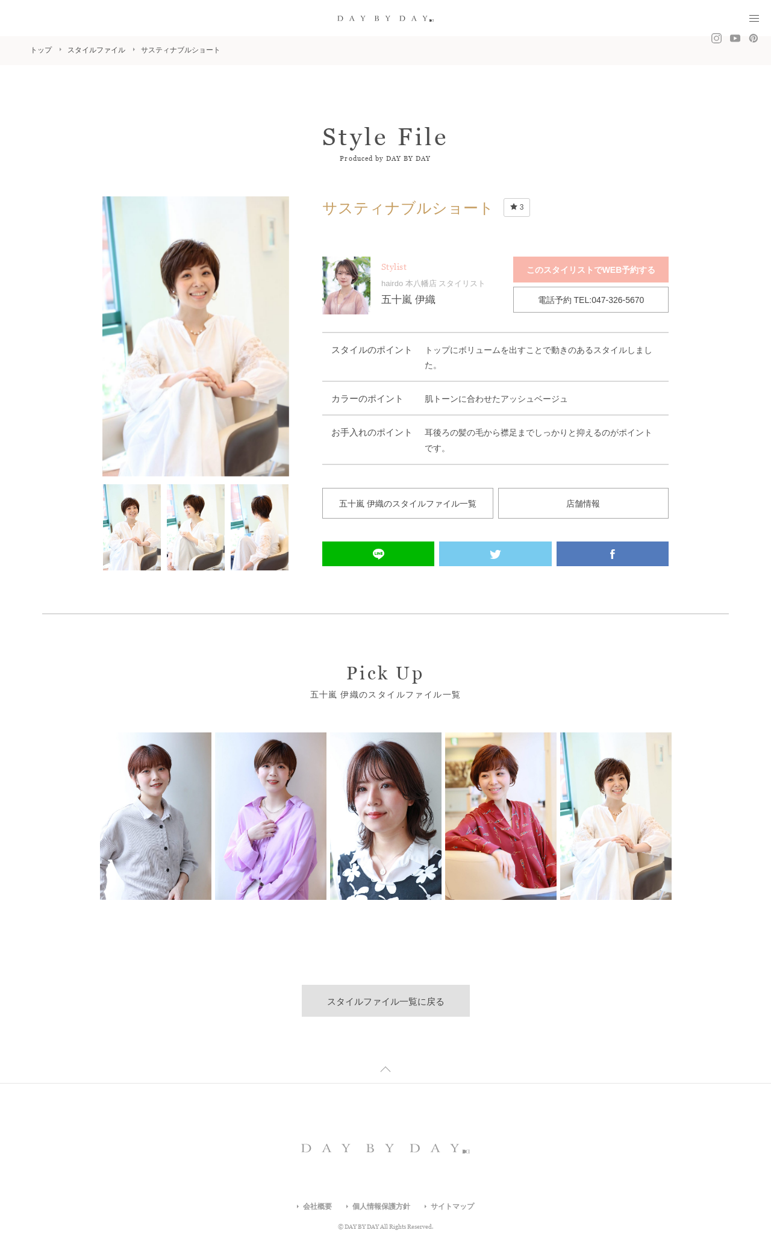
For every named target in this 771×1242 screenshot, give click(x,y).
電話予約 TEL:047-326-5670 (591, 300)
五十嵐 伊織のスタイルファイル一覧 (407, 503)
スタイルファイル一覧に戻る (386, 1001)
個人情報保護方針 (381, 1206)
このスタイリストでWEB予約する (591, 270)
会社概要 (317, 1206)
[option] (195, 336)
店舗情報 (583, 503)
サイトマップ (452, 1206)
